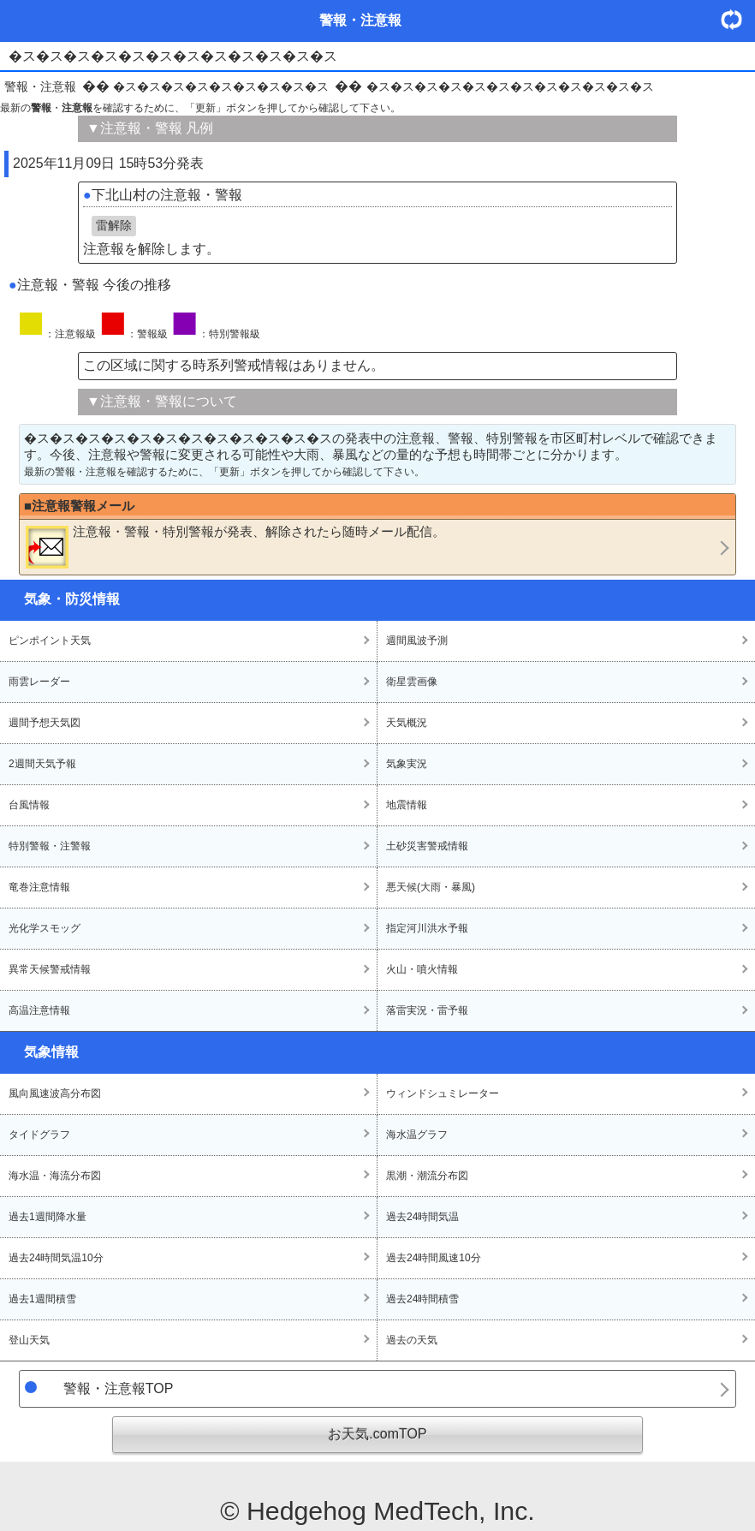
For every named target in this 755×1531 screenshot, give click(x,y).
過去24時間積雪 (422, 1299)
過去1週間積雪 (42, 1299)
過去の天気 (411, 1340)
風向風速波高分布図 (55, 1093)
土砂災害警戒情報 (427, 846)
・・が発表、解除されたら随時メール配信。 (235, 546)
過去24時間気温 (422, 1217)
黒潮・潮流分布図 (427, 1176)
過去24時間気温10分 (56, 1258)
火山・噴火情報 (422, 969)
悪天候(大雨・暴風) (430, 887)
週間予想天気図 (44, 723)
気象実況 (406, 764)
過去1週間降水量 (47, 1217)
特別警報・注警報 (50, 846)
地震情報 (406, 805)
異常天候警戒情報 (50, 969)
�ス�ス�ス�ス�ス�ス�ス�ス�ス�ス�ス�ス (510, 86)
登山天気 (29, 1340)
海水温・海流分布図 (55, 1176)
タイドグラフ (39, 1135)
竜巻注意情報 (39, 887)
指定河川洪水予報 (427, 928)
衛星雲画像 (411, 682)
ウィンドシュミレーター (442, 1093)
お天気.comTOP (377, 1434)
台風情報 (29, 805)
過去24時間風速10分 (433, 1258)
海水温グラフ (417, 1135)
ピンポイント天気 (50, 640)
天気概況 (406, 723)
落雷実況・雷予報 (427, 1010)
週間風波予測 (417, 640)
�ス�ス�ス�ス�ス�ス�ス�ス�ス (221, 86)
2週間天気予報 (42, 764)
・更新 (738, 19)
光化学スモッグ (44, 928)
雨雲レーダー (39, 682)
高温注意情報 (39, 1010)
